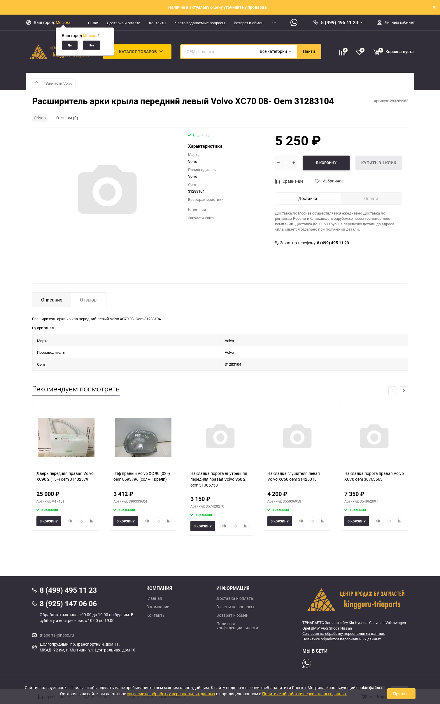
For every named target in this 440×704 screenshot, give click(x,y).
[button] (404, 390)
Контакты (157, 22)
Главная (154, 598)
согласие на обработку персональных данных (171, 693)
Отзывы (88, 300)
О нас (93, 22)
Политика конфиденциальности (237, 626)
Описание (51, 300)
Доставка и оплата (123, 22)
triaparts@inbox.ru (57, 635)
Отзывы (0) (67, 118)
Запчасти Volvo (58, 83)
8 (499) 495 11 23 (339, 22)
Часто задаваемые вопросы (200, 22)
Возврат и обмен (249, 22)
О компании (157, 607)
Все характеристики (206, 199)
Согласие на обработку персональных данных (343, 633)
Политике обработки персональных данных (341, 639)
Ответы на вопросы (235, 607)
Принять (401, 693)
